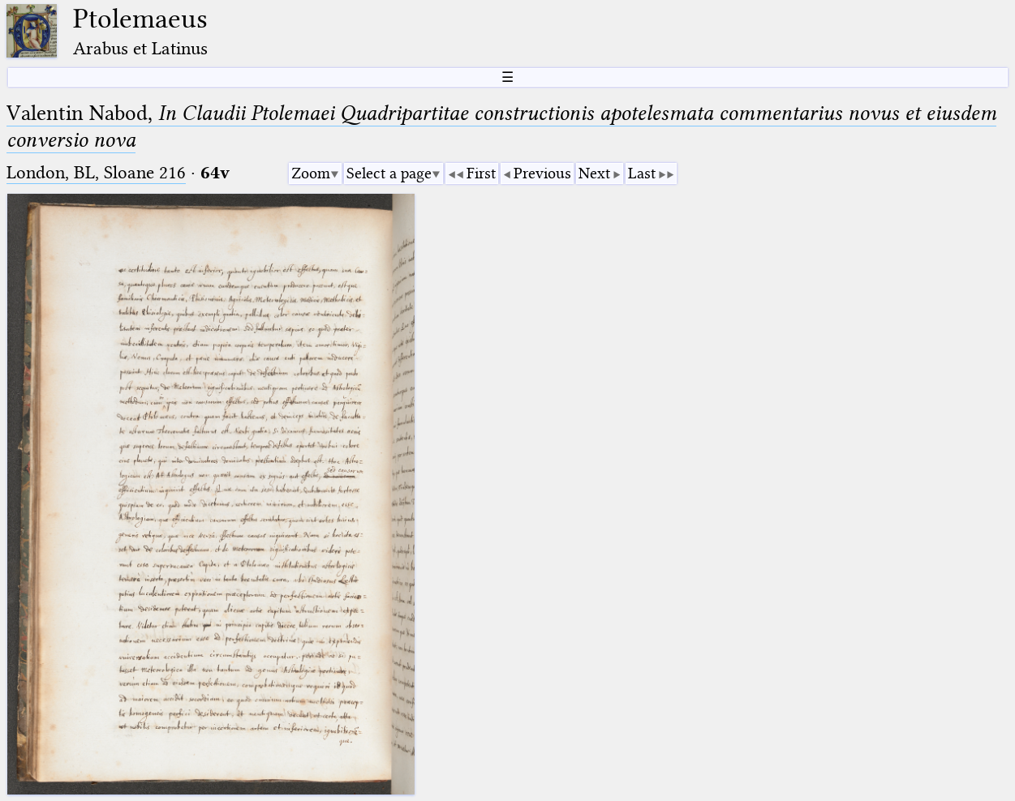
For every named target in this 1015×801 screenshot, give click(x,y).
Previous (542, 173)
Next (594, 173)
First (481, 173)
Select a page (389, 173)
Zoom (310, 173)
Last (642, 173)
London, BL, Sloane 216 (96, 172)
